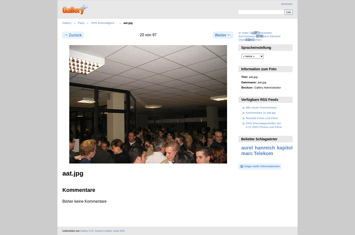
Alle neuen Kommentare (261, 107)
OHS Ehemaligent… (104, 22)
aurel (247, 147)
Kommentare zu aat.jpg (261, 112)
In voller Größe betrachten (255, 32)
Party (81, 22)
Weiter (223, 35)
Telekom (263, 153)
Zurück (73, 35)
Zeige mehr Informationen (260, 166)
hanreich (265, 147)
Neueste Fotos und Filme (262, 118)
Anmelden (287, 4)
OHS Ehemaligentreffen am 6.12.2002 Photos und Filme (264, 125)
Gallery (66, 22)
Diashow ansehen (250, 39)
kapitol (285, 147)
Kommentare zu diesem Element (260, 36)
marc (247, 153)
